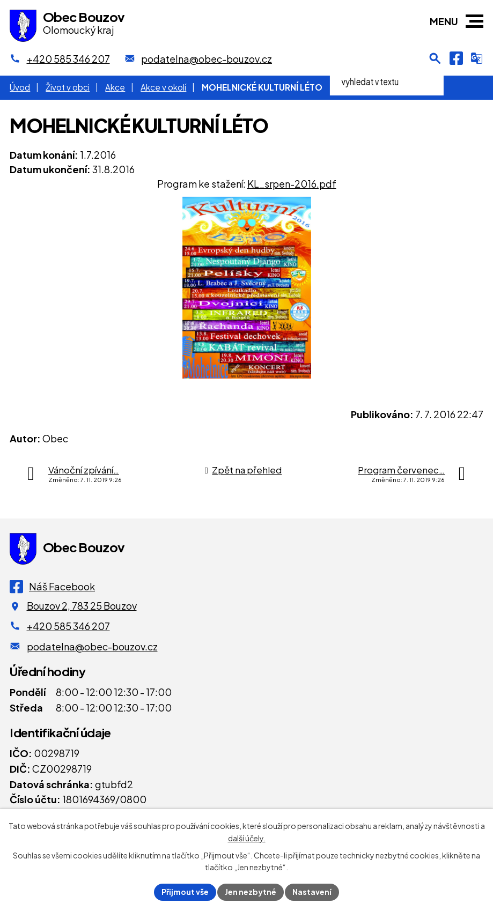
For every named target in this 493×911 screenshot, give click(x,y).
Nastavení (312, 892)
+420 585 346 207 (68, 626)
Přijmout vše (185, 892)
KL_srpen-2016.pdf (291, 183)
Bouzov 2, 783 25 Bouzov (82, 605)
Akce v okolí (163, 87)
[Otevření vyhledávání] (435, 58)
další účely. (247, 838)
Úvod (20, 87)
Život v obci (68, 87)
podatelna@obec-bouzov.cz (92, 646)
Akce (115, 87)
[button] (474, 21)
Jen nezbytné (250, 892)
